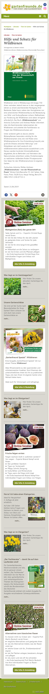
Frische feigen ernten (14, 453)
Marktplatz (7, 27)
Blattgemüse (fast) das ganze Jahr (20, 229)
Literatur (16, 27)
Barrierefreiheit (10, 686)
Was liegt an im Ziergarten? (16, 532)
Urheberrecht (34, 681)
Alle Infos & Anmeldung (24, 264)
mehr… (25, 286)
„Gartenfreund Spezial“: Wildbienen (21, 357)
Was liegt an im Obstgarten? (17, 398)
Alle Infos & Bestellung (24, 387)
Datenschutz (21, 681)
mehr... (6, 597)
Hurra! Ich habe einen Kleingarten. (19, 494)
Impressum (8, 681)
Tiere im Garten (26, 27)
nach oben (39, 691)
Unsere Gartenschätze (14, 302)
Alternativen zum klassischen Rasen (21, 633)
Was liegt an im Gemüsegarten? (18, 275)
